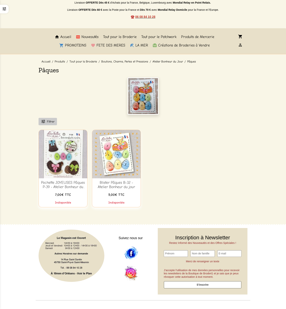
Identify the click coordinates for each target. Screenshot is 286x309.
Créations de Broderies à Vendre (181, 45)
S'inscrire (203, 284)
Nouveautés (87, 37)
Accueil (63, 37)
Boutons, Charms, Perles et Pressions (124, 61)
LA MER (139, 45)
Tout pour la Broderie (120, 37)
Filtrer (48, 121)
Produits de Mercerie (197, 37)
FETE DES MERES (108, 45)
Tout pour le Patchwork (159, 37)
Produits (60, 61)
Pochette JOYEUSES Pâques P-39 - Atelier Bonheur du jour (63, 185)
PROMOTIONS (72, 45)
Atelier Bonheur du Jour (167, 61)
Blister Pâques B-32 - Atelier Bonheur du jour (116, 185)
